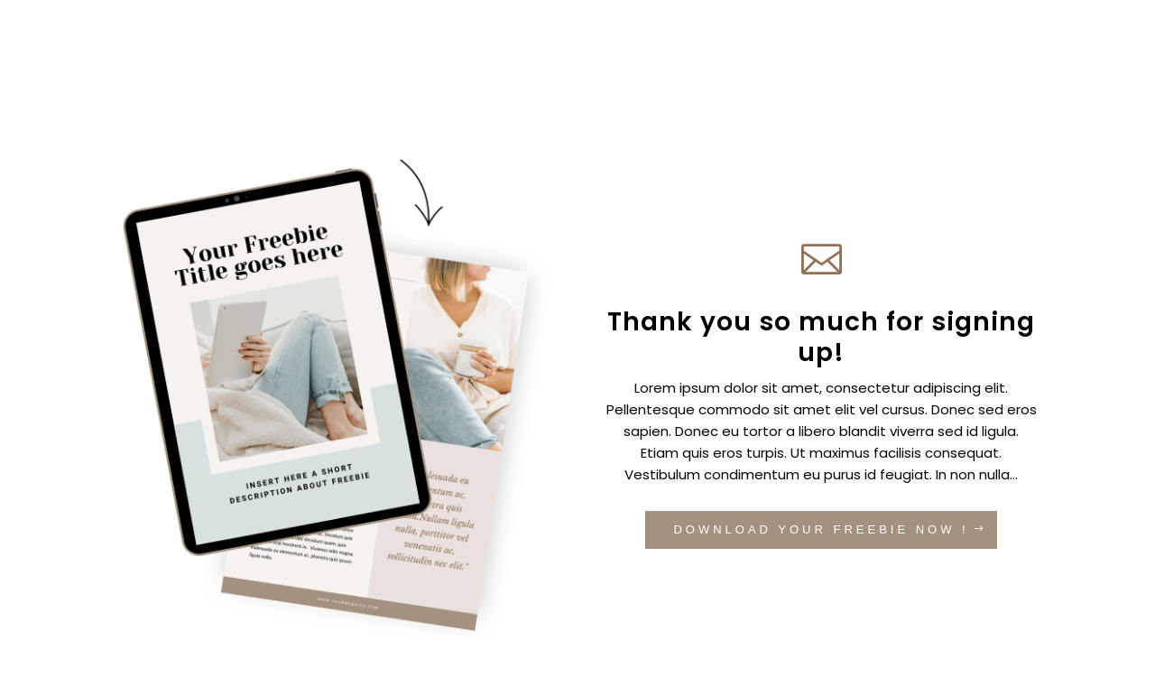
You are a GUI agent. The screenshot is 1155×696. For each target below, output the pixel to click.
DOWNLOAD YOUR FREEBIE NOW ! (820, 529)
